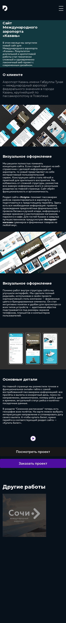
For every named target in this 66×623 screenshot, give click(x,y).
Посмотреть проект (33, 451)
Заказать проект (33, 463)
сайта (20, 166)
